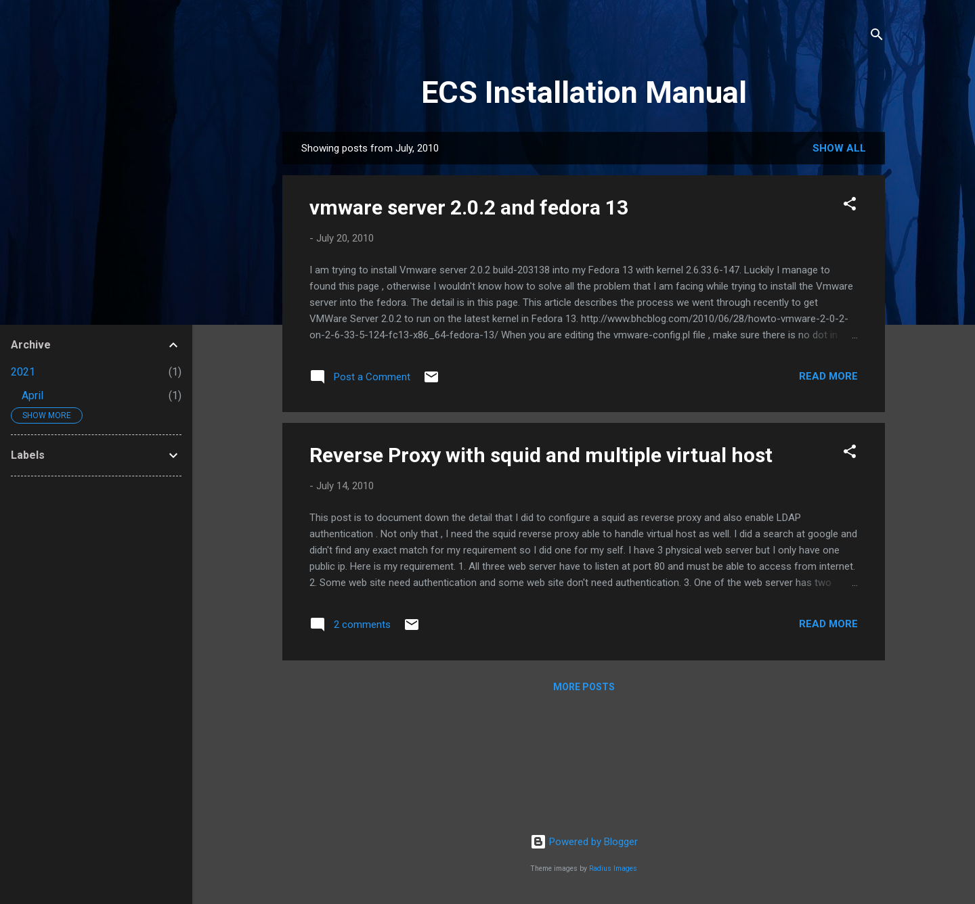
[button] (850, 206)
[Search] (877, 37)
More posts (584, 686)
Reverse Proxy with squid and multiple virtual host (541, 455)
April (32, 395)
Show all (839, 148)
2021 (23, 371)
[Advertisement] (96, 690)
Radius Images (613, 868)
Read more (828, 376)
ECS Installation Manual (584, 92)
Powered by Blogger (584, 842)
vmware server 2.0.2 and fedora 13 (468, 207)
